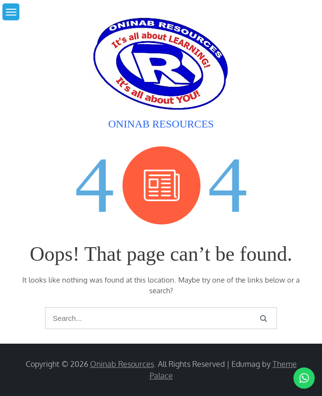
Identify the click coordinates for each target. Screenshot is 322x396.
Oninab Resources (161, 124)
